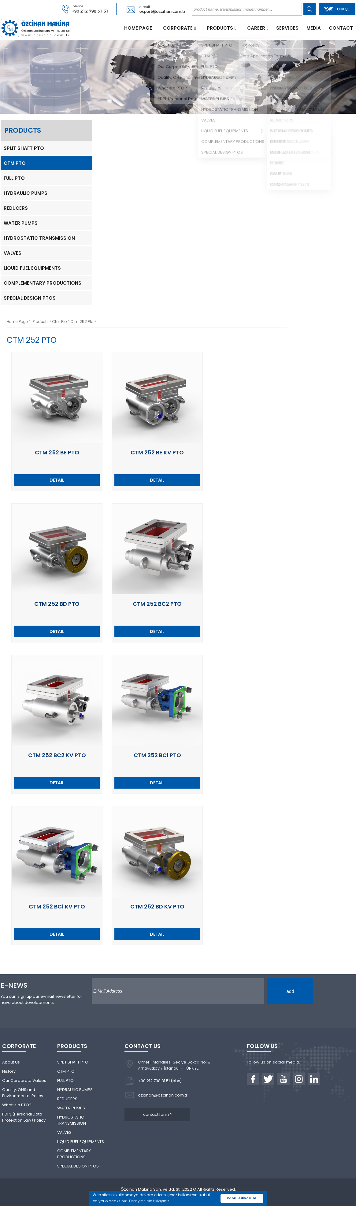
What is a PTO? (17, 1105)
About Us (11, 1062)
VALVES (12, 253)
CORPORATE (178, 28)
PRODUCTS (220, 28)
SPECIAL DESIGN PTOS (30, 298)
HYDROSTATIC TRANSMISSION (39, 238)
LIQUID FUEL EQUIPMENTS (32, 268)
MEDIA (313, 28)
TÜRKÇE (337, 9)
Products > (42, 321)
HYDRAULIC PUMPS (25, 193)
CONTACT (341, 28)
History (9, 1071)
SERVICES (287, 28)
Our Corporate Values (24, 1080)
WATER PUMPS (21, 223)
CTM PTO (15, 163)
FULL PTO (14, 178)
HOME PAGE (138, 28)
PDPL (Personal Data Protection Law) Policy (24, 1117)
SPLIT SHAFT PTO (24, 148)
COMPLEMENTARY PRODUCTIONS (42, 283)
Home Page (18, 321)
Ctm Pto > (61, 321)
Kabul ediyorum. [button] (242, 1198)
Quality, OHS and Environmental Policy (22, 1093)
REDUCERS (16, 208)
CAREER (256, 28)
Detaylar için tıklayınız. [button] (149, 1201)
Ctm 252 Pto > (83, 321)
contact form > (157, 1114)
